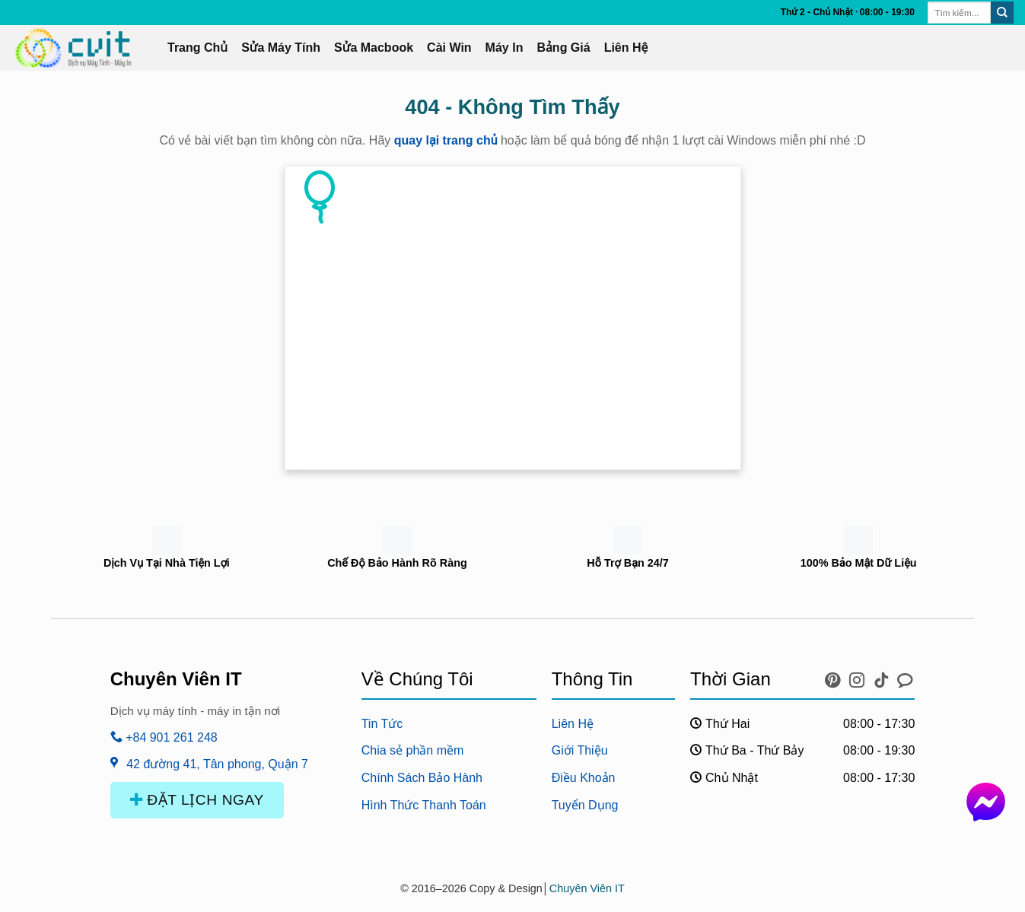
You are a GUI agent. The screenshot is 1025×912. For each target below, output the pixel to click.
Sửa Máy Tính (280, 47)
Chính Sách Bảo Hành (421, 777)
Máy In (504, 47)
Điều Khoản (584, 777)
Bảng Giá (563, 47)
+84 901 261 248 (164, 737)
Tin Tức (382, 723)
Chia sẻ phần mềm (412, 750)
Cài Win (449, 47)
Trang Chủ (197, 47)
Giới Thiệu (580, 750)
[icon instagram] (859, 677)
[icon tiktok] (883, 677)
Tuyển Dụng (585, 805)
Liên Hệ (626, 47)
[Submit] (1002, 13)
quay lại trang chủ (446, 140)
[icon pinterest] (835, 677)
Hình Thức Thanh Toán (423, 805)
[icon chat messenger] (905, 677)
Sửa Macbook (373, 47)
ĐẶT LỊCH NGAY (197, 800)
